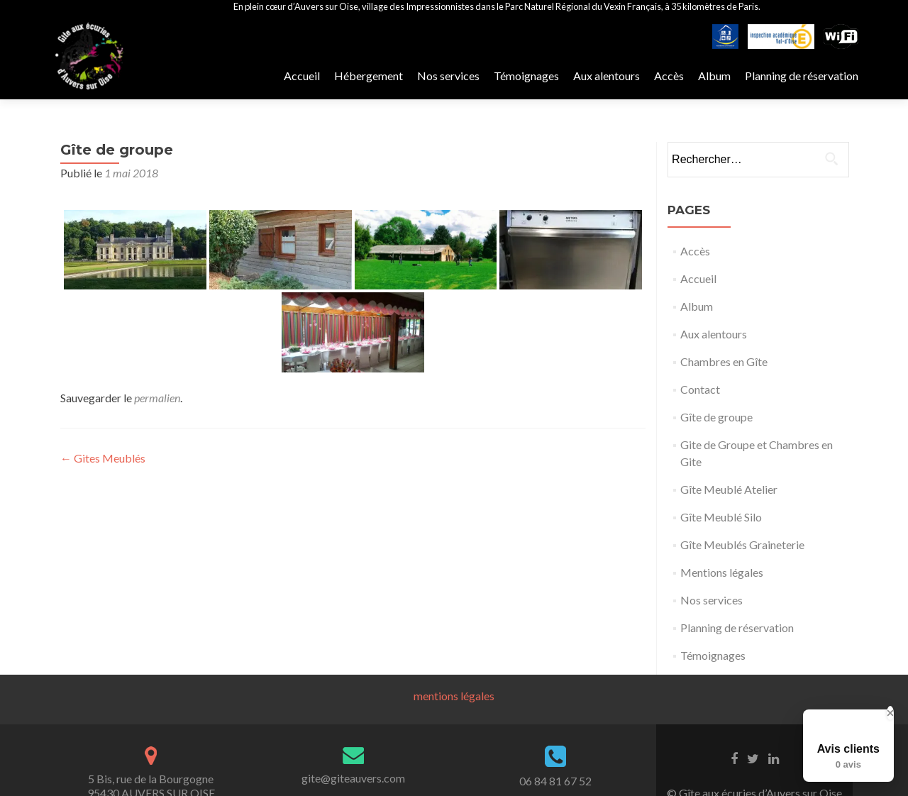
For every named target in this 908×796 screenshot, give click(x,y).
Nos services (448, 75)
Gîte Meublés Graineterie (742, 544)
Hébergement (368, 75)
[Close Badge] (890, 713)
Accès (669, 75)
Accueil (302, 75)
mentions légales (454, 695)
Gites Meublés (102, 458)
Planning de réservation (801, 75)
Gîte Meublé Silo (721, 517)
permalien (157, 397)
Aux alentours (606, 75)
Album (714, 75)
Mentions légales (721, 572)
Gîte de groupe (716, 417)
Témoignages (526, 75)
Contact (700, 389)
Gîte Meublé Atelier (728, 489)
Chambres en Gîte (724, 361)
